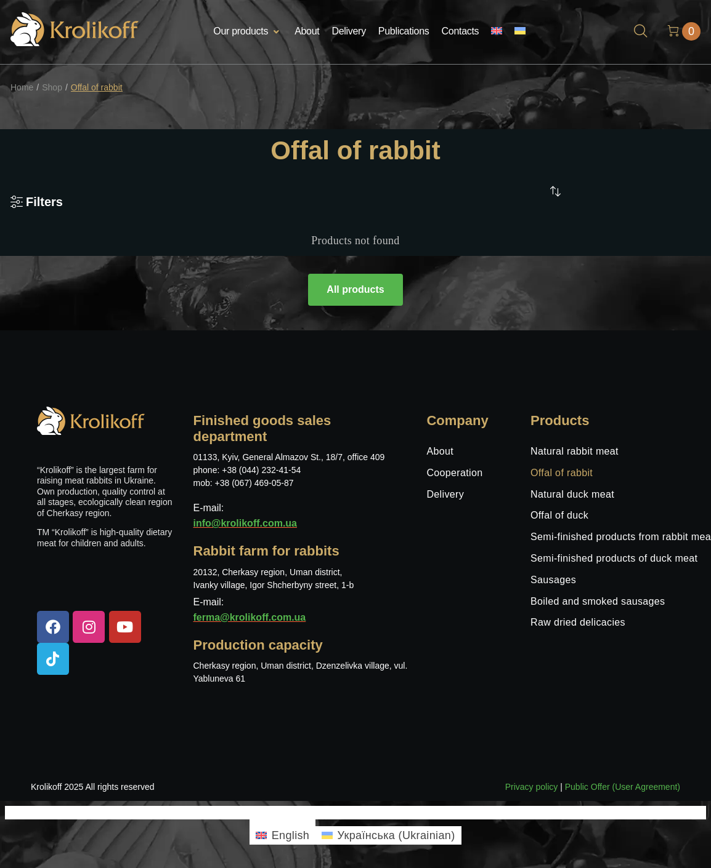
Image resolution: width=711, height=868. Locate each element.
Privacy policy (531, 787)
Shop (52, 88)
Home (21, 88)
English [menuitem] (291, 835)
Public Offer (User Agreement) (622, 787)
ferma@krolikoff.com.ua (249, 617)
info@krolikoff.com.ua (245, 523)
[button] (247, 31)
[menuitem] (496, 31)
